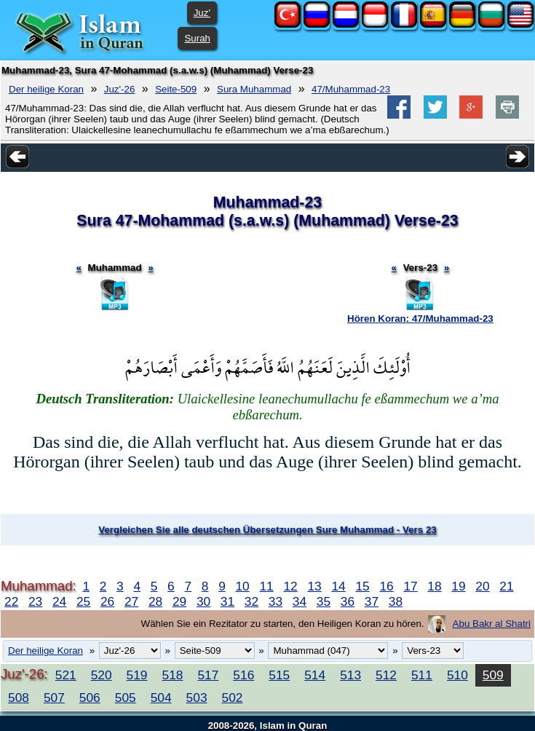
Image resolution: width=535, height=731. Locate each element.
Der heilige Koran (46, 89)
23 (35, 601)
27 (131, 601)
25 (83, 601)
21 (506, 586)
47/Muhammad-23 (351, 89)
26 (107, 601)
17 (410, 586)
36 (347, 601)
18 (434, 586)
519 (137, 675)
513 (350, 675)
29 (179, 601)
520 (101, 675)
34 (299, 601)
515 (279, 675)
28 (155, 601)
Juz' (202, 12)
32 (251, 601)
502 (232, 697)
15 (362, 586)
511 (421, 675)
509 (493, 675)
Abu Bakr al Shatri (492, 623)
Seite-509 (176, 89)
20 (482, 586)
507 (54, 697)
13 (314, 586)
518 (172, 675)
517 (207, 675)
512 (386, 675)
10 (242, 586)
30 (203, 601)
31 (227, 601)
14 (338, 586)
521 (65, 675)
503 (196, 697)
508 (18, 697)
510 (457, 675)
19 (458, 586)
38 (396, 601)
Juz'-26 (119, 89)
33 (275, 601)
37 (372, 601)
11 (266, 586)
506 (89, 697)
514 (314, 675)
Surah (197, 38)
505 (125, 697)
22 (11, 601)
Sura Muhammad (254, 89)
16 (386, 586)
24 (59, 601)
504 (161, 697)
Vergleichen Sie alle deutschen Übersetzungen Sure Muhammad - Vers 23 (267, 529)
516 (243, 675)
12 (290, 586)
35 (323, 601)
